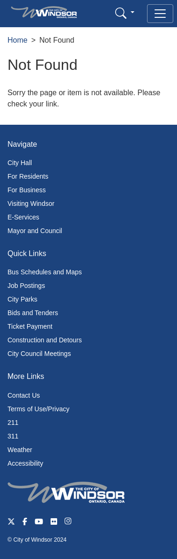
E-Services (23, 217)
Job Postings (26, 285)
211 (12, 422)
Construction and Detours (44, 340)
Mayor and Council (34, 230)
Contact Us (23, 395)
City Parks (22, 299)
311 (12, 436)
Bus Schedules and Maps (44, 272)
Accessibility (25, 463)
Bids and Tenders (32, 313)
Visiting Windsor (30, 203)
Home (17, 40)
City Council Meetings (39, 353)
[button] (125, 13)
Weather (19, 449)
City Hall (19, 162)
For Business (26, 190)
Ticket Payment (29, 326)
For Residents (27, 176)
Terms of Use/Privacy (38, 409)
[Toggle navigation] (160, 13)
